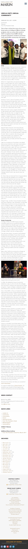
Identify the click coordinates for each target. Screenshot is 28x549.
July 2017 (5, 449)
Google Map (10, 484)
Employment (15, 530)
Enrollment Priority (15, 519)
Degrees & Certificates (15, 512)
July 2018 (5, 467)
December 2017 (7, 456)
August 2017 (6, 450)
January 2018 (6, 458)
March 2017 (6, 442)
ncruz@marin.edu (5, 404)
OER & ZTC (15, 522)
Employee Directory (15, 528)
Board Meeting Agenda (15, 500)
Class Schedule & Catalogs (15, 509)
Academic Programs (15, 508)
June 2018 (5, 466)
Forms (15, 532)
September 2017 (7, 452)
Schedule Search (15, 514)
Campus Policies (15, 502)
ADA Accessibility (15, 499)
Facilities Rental (15, 531)
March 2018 (6, 461)
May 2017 (5, 445)
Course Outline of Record (15, 511)
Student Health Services (15, 525)
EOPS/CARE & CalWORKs (15, 520)
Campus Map (18, 484)
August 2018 (6, 469)
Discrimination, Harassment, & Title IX (15, 504)
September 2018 (7, 470)
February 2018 (6, 459)
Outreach (15, 523)
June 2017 (5, 447)
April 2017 (5, 444)
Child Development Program (15, 517)
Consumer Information (15, 503)
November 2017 (7, 455)
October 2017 (6, 453)
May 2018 (5, 464)
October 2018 (6, 472)
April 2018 (5, 463)
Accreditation (15, 497)
